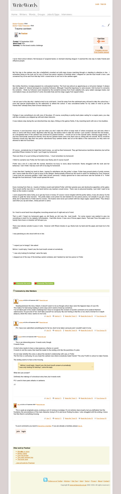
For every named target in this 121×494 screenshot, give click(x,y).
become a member (44, 426)
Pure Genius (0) (101, 316)
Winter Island (22, 454)
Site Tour (74, 481)
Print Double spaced (101, 52)
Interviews (66, 14)
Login (97, 4)
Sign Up (103, 4)
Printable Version (101, 50)
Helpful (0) (58, 330)
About (100, 481)
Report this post (44, 300)
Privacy (93, 481)
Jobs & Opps (53, 14)
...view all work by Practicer (25, 463)
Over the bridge (23, 455)
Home (14, 14)
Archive (15, 23)
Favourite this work (23, 283)
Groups (41, 14)
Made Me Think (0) (71, 330)
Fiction (20, 25)
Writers (23, 14)
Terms (87, 481)
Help (81, 481)
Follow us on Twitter (55, 481)
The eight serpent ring (25, 457)
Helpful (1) (58, 316)
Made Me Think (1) (71, 316)
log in (80, 426)
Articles (67, 481)
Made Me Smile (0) (87, 316)
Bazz (19, 404)
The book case (22, 459)
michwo (21, 300)
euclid (19, 336)
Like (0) (48, 316)
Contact (106, 481)
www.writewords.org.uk (78, 485)
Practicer (20, 23)
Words (32, 14)
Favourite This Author (45, 283)
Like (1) (48, 398)
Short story (26, 25)
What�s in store (23, 452)
